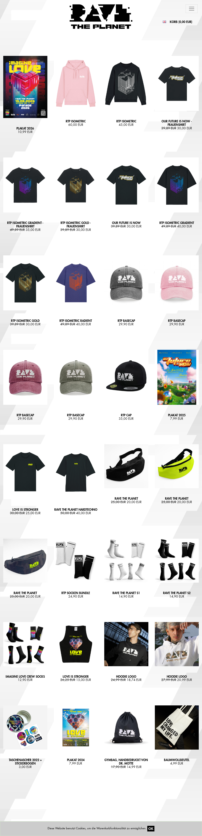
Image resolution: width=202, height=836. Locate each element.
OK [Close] (150, 828)
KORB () (181, 22)
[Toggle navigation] (192, 8)
